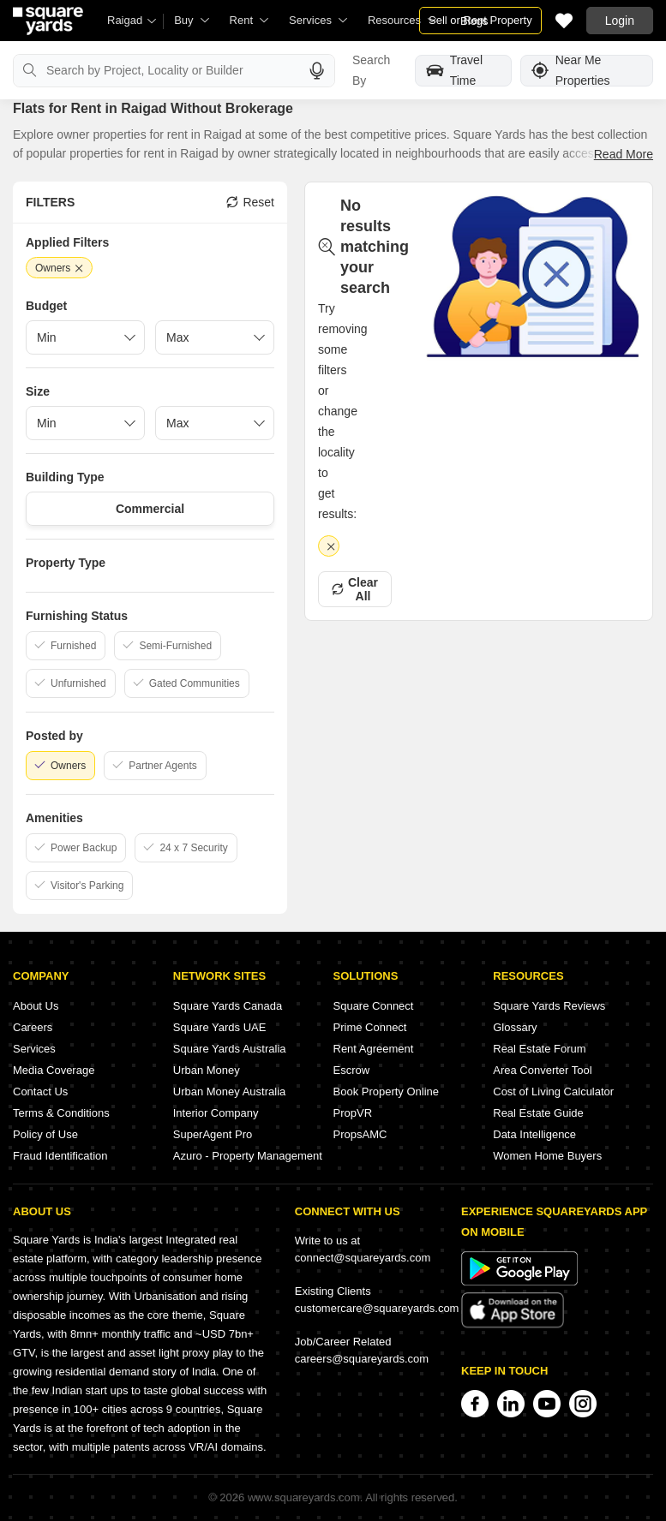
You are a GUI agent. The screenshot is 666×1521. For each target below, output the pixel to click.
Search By (371, 70)
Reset (250, 202)
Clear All (355, 589)
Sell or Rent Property (480, 20)
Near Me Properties (570, 70)
